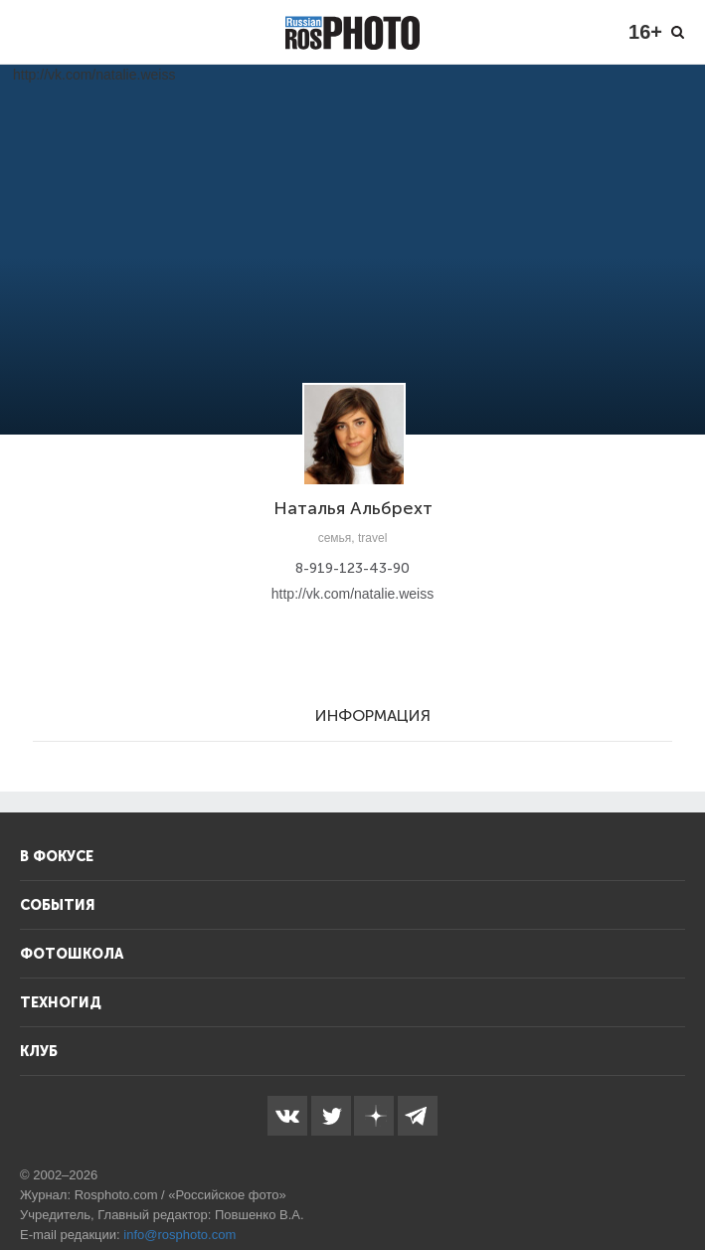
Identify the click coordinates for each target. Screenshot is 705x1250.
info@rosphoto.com (179, 1234)
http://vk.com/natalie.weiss (352, 594)
